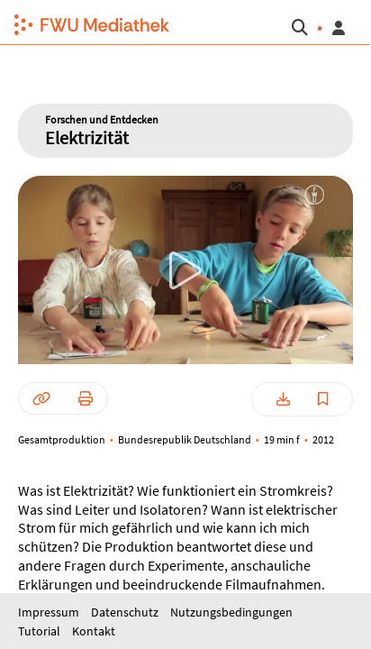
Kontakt (93, 631)
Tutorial (40, 631)
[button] (84, 22)
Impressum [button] (50, 612)
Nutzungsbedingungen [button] (231, 612)
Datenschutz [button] (126, 612)
